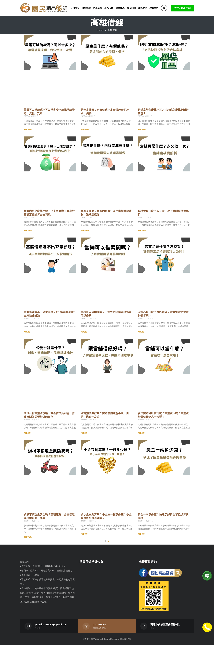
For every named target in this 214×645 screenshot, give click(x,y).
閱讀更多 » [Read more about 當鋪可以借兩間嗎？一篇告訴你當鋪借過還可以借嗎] (85, 332)
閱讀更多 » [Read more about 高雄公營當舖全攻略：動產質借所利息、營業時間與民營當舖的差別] (28, 433)
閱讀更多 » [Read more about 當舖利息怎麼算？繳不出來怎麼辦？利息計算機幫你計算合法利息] (28, 230)
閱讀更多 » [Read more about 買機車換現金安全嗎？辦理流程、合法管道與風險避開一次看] (28, 537)
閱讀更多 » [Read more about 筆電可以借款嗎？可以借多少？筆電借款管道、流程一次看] (28, 129)
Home (100, 30)
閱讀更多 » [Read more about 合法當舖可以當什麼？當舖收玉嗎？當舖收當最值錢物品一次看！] (142, 433)
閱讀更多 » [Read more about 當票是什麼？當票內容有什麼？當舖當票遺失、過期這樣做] (85, 230)
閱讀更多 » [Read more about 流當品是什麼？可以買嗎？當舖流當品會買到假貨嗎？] (142, 332)
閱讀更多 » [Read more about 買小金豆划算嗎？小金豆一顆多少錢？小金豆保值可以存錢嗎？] (85, 534)
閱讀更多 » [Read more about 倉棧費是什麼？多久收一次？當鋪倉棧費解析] (142, 230)
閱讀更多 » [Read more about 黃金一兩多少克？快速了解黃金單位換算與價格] (142, 534)
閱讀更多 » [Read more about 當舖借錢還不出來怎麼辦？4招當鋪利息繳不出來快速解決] (28, 332)
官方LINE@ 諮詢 (182, 8)
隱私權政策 (125, 639)
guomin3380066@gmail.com (51, 624)
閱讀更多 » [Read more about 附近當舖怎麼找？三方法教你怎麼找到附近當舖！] (142, 129)
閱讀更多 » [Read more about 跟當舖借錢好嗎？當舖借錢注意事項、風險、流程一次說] (85, 433)
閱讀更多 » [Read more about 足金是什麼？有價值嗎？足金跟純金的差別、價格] (85, 129)
